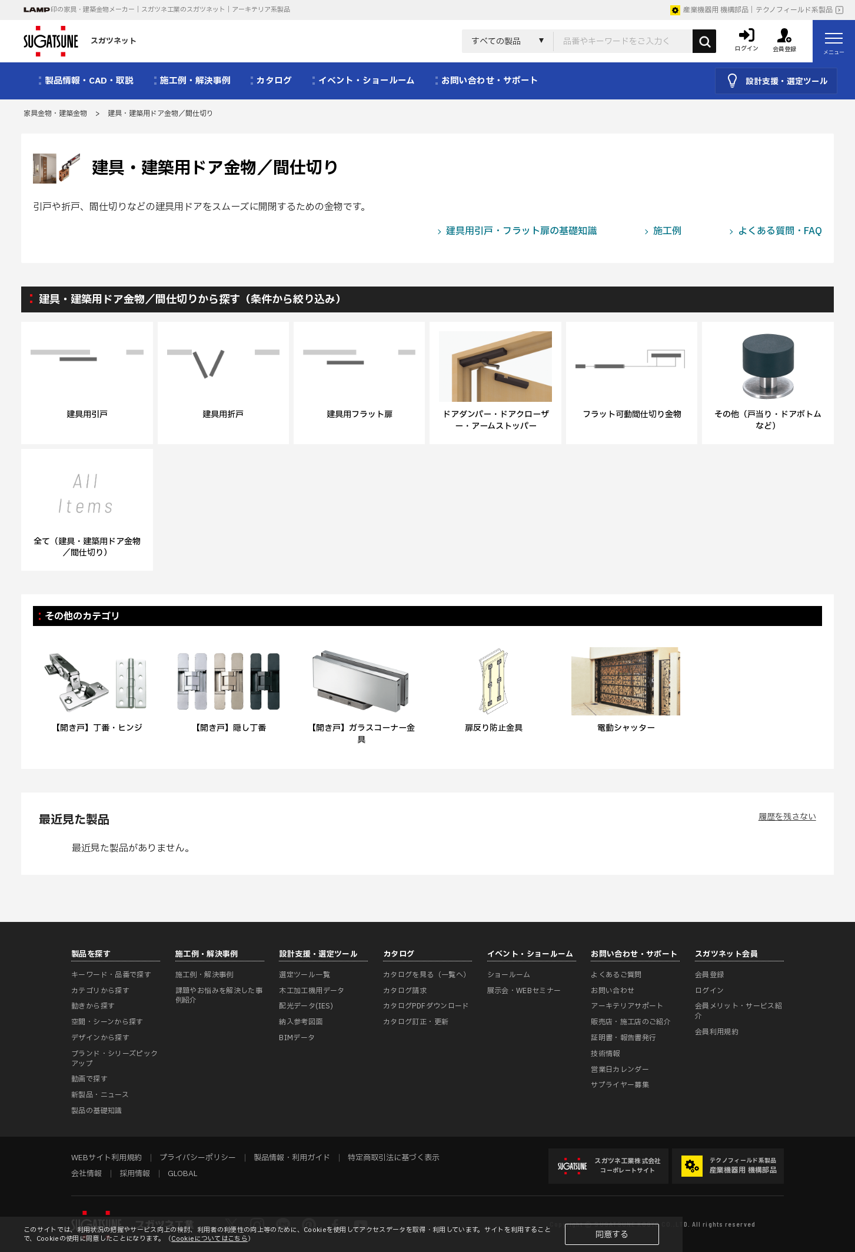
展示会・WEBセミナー (524, 990)
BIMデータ (297, 1038)
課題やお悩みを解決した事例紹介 (218, 995)
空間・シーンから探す (107, 1022)
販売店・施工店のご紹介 (631, 1022)
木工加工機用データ (311, 990)
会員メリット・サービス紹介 (738, 1011)
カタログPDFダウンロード (426, 1006)
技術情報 (605, 1053)
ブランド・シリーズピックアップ (114, 1058)
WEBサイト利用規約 (106, 1158)
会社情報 (86, 1174)
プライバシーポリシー (197, 1158)
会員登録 (709, 975)
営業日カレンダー (620, 1069)
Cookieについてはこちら (209, 1239)
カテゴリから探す (100, 990)
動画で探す (89, 1079)
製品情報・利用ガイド (292, 1158)
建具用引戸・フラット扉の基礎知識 (521, 231)
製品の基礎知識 (96, 1111)
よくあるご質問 (616, 975)
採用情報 (134, 1174)
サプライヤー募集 (620, 1085)
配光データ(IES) (306, 1006)
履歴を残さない (787, 817)
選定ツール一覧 (304, 975)
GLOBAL (182, 1174)
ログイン (709, 990)
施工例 (667, 231)
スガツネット (80, 41)
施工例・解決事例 (204, 975)
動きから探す (93, 1006)
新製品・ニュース (100, 1095)
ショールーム (509, 975)
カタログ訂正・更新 (415, 1022)
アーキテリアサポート (627, 1006)
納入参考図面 (300, 1022)
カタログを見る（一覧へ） (426, 975)
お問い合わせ (612, 990)
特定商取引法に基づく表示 (394, 1158)
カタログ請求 (405, 990)
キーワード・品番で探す (111, 975)
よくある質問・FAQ (780, 231)
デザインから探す (100, 1038)
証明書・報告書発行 (623, 1038)
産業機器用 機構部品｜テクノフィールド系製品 (751, 10)
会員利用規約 (716, 1032)
